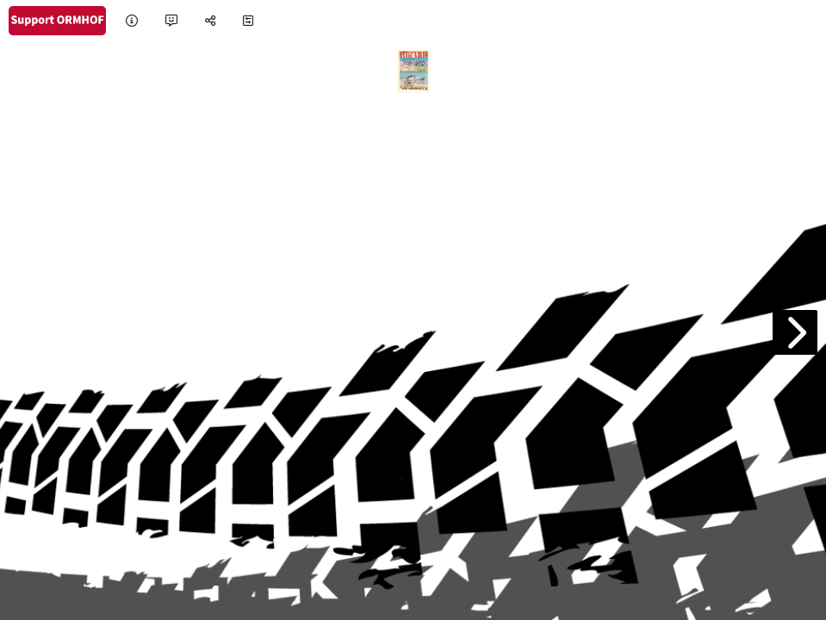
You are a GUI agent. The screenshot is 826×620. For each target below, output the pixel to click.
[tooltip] (132, 21)
